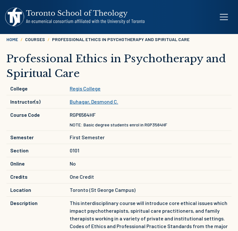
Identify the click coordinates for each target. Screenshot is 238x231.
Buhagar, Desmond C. (94, 101)
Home (12, 39)
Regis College (85, 88)
